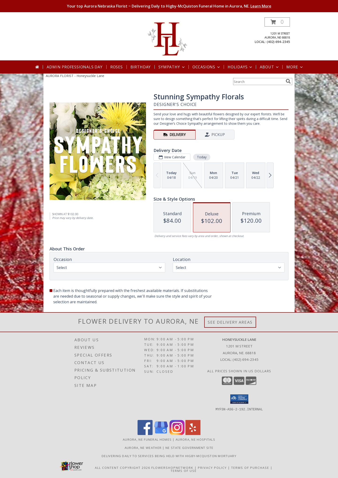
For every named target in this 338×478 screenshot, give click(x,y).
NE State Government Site (189, 448)
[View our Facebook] (145, 433)
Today (202, 157)
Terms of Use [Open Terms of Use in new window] (184, 471)
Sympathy (171, 67)
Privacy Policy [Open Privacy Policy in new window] (212, 468)
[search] (288, 81)
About (270, 67)
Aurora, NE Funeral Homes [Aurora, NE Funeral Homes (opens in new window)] (147, 439)
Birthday (141, 67)
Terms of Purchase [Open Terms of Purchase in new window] (250, 468)
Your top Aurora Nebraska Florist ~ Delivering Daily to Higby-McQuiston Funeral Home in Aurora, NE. (169, 6)
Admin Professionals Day (74, 67)
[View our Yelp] (192, 433)
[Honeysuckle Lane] (169, 39)
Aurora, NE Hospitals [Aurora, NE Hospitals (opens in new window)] (195, 439)
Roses (116, 67)
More (294, 67)
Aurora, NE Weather (143, 448)
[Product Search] (258, 81)
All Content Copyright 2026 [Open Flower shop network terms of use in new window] (122, 468)
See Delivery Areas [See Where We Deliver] (230, 322)
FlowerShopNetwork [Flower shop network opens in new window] (172, 468)
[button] (277, 22)
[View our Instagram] (176, 433)
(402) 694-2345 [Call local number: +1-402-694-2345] (278, 41)
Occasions (206, 67)
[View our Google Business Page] (161, 433)
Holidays (240, 67)
